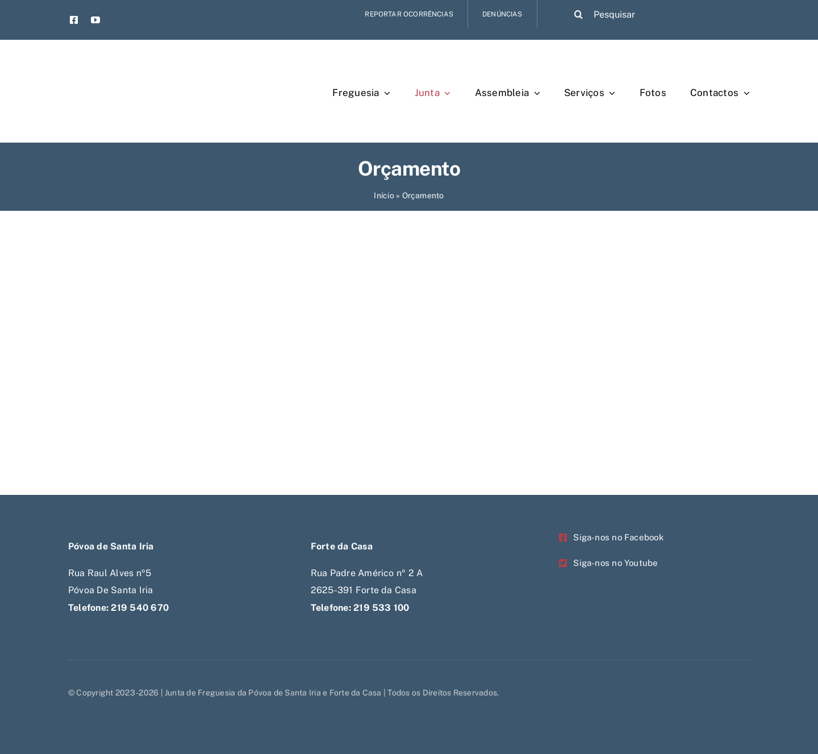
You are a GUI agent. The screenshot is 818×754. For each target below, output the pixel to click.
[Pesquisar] (640, 14)
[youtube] (95, 19)
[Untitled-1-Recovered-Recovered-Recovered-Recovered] (133, 61)
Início (384, 195)
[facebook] (74, 19)
